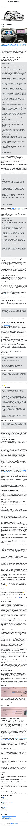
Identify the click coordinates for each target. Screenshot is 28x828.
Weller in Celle (7, 325)
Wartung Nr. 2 (4, 807)
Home (2, 5)
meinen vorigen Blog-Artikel (16, 208)
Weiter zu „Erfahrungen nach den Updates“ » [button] (18, 793)
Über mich (3, 7)
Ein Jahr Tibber (5, 804)
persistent (8, 682)
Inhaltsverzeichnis (9, 5)
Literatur (16, 5)
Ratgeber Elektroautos (5, 158)
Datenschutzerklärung (5, 824)
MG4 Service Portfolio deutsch (8, 819)
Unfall (3, 797)
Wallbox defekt (5, 799)
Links (20, 5)
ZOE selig (5, 293)
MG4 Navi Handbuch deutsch (7, 818)
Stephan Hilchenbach (14, 823)
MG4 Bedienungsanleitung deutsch (9, 816)
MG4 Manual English (6, 817)
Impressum (13, 824)
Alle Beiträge (4, 809)
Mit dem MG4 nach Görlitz (7, 802)
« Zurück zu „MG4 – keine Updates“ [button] (8, 791)
